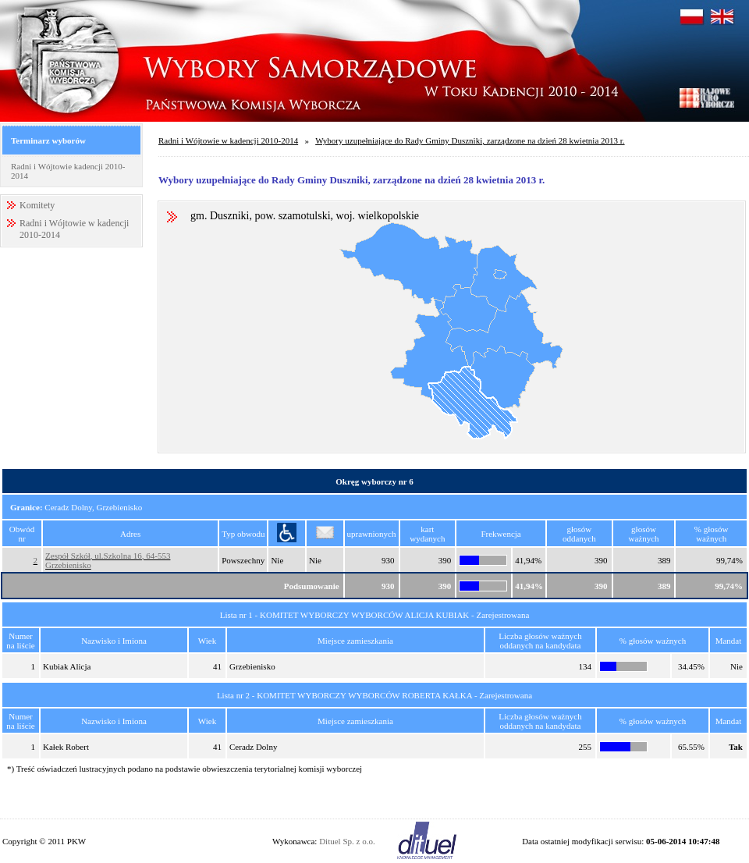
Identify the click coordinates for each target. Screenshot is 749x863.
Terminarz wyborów (48, 140)
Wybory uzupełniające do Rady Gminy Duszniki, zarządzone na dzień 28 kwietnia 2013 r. (469, 140)
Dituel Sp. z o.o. (347, 841)
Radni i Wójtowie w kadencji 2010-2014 (228, 140)
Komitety (37, 205)
